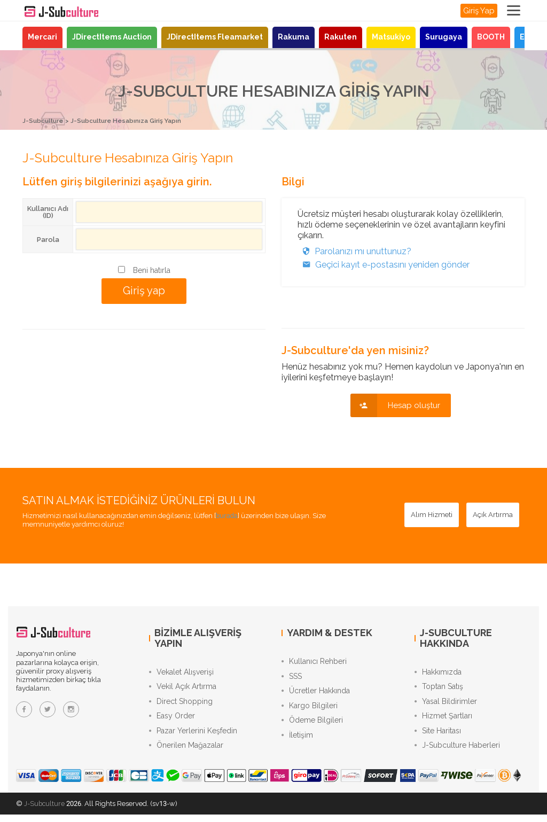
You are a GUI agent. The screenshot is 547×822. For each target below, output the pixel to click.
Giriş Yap (479, 10)
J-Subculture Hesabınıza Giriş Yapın (135, 120)
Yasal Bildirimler (446, 704)
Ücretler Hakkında (316, 694)
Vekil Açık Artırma (182, 688)
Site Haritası (438, 736)
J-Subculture (44, 120)
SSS (292, 678)
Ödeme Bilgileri (312, 726)
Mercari (42, 37)
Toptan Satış (439, 688)
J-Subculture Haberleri (457, 752)
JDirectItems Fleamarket (215, 37)
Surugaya (443, 37)
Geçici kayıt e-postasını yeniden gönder (384, 264)
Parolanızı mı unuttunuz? (354, 251)
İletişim (297, 742)
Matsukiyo (391, 37)
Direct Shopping (181, 704)
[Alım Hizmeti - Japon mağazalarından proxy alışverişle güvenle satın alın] (431, 514)
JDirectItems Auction (112, 37)
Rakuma (293, 37)
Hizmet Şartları (443, 720)
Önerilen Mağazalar (186, 752)
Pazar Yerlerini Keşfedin (193, 736)
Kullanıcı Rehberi (314, 661)
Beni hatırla (151, 269)
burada (227, 515)
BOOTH (491, 37)
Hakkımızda (438, 672)
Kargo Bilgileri (310, 710)
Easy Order (172, 720)
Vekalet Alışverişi (181, 672)
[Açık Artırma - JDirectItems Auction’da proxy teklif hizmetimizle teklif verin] (492, 514)
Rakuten (340, 37)
